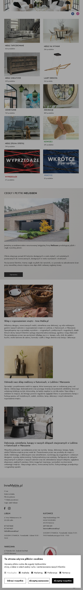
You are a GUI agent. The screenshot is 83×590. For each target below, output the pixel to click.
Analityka (25, 572)
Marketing (38, 572)
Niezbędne (12, 572)
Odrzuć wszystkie (15, 580)
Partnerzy (66, 572)
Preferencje (52, 572)
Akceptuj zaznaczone (39, 580)
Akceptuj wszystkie (63, 580)
